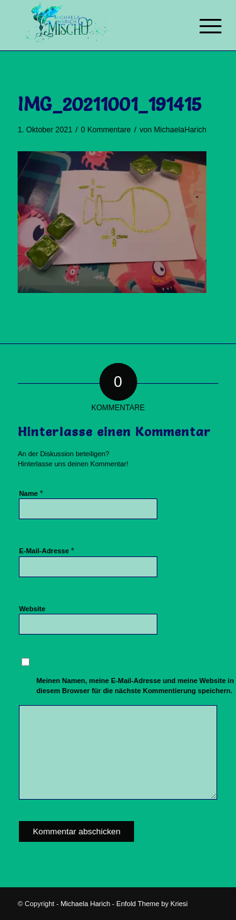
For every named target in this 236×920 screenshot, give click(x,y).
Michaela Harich (85, 903)
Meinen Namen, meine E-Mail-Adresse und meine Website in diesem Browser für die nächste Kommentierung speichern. (135, 686)
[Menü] (201, 26)
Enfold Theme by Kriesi (152, 903)
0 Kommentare (106, 129)
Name (31, 493)
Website (32, 608)
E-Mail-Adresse (46, 550)
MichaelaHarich (180, 129)
